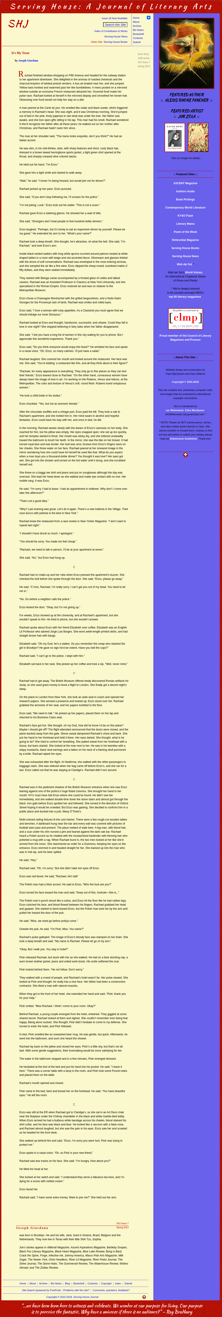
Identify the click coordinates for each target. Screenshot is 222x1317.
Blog (67, 1283)
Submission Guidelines (183, 438)
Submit (136, 42)
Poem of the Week (185, 231)
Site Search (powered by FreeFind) (41, 1290)
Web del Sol (184, 264)
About (136, 21)
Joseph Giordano (28, 60)
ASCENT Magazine (185, 183)
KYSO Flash (185, 215)
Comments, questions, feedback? (111, 1290)
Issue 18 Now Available (115, 18)
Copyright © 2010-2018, (72, 1297)
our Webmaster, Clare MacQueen (185, 410)
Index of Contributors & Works (111, 31)
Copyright (106, 1283)
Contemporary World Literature (185, 207)
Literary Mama (185, 223)
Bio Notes (138, 30)
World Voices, (194, 272)
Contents (138, 38)
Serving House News (115, 36)
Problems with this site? (76, 1290)
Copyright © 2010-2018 (185, 382)
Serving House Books (115, 42)
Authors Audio (185, 191)
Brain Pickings (185, 199)
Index (118, 1283)
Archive (137, 26)
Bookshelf (138, 34)
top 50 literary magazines (185, 296)
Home (136, 17)
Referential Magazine (185, 240)
